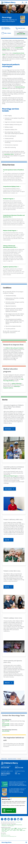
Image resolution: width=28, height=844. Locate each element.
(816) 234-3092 (5, 731)
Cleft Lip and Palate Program (11, 476)
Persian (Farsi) (4, 830)
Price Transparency (11, 825)
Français (8, 829)
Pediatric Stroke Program (10, 230)
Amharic (17, 830)
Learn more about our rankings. (16, 792)
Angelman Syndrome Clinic (10, 266)
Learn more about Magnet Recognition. (18, 785)
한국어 (6, 829)
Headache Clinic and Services (5, 835)
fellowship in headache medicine (11, 387)
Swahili (6, 831)
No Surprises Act (4, 825)
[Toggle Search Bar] (22, 2)
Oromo (11, 830)
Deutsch (3, 829)
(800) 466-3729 (4, 775)
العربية (15, 829)
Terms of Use (4, 824)
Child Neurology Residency (13, 379)
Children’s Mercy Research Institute (14, 348)
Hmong (3, 831)
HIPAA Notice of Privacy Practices (16, 824)
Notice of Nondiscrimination (6, 828)
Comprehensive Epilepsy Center (12, 186)
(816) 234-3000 (5, 767)
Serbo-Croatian (24, 828)
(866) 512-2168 (19, 767)
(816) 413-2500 (5, 724)
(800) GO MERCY (5, 774)
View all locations (18, 822)
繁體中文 (15, 828)
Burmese (20, 829)
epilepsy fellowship (16, 383)
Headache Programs (9, 198)
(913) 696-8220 (5, 725)
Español (12, 828)
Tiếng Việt (19, 828)
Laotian (12, 829)
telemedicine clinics (9, 154)
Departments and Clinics (12, 758)
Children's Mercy (4, 758)
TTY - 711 (17, 774)
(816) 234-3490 (5, 721)
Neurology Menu (6, 842)
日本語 (21, 830)
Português (14, 830)
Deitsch (8, 830)
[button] (7, 28)
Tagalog (17, 829)
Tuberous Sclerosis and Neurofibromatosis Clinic (10, 246)
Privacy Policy (9, 824)
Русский (23, 830)
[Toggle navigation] (26, 2)
